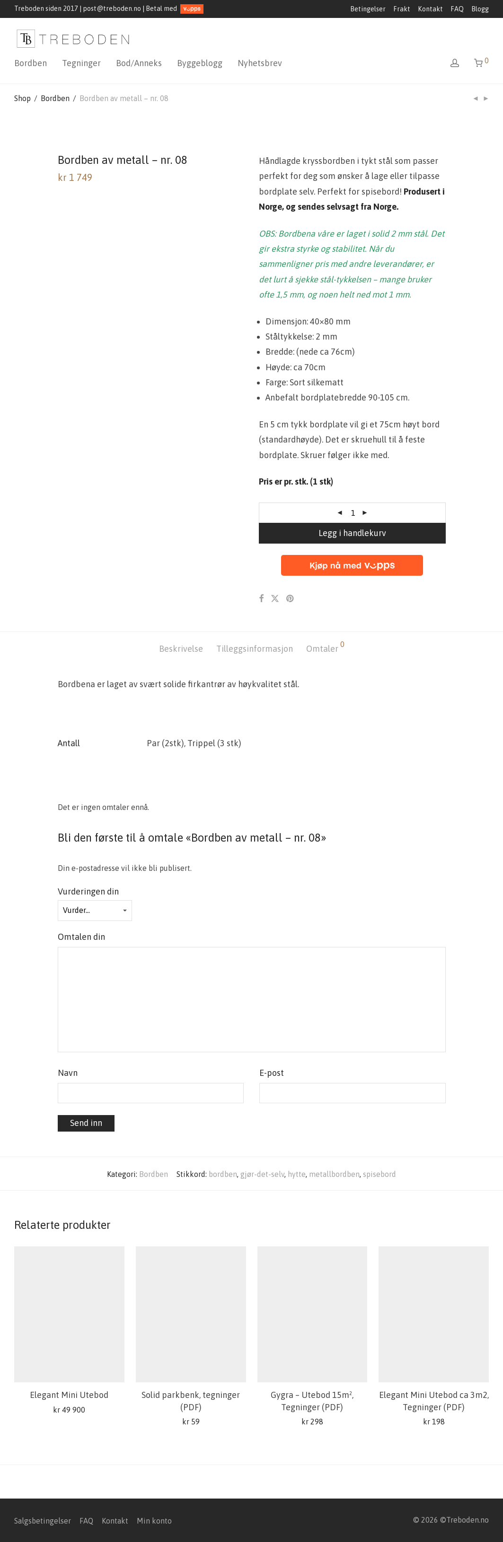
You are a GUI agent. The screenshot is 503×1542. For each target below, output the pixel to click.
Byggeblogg (199, 63)
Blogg (480, 9)
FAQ (457, 9)
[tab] (181, 649)
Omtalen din (84, 937)
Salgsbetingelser (42, 1520)
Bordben (30, 63)
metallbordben (334, 1174)
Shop (22, 98)
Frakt (401, 9)
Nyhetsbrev (260, 63)
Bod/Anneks (139, 63)
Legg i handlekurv (352, 533)
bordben (223, 1174)
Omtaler (325, 647)
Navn (70, 1073)
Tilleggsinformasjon (254, 649)
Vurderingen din (91, 891)
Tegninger (81, 63)
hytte (297, 1174)
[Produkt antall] (353, 513)
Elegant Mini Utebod (69, 1395)
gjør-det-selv (262, 1174)
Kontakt (430, 9)
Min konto (154, 1520)
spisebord (379, 1174)
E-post (274, 1073)
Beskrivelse (181, 649)
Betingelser (368, 9)
